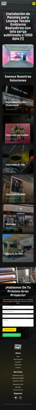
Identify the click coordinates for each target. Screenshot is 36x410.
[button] (34, 3)
